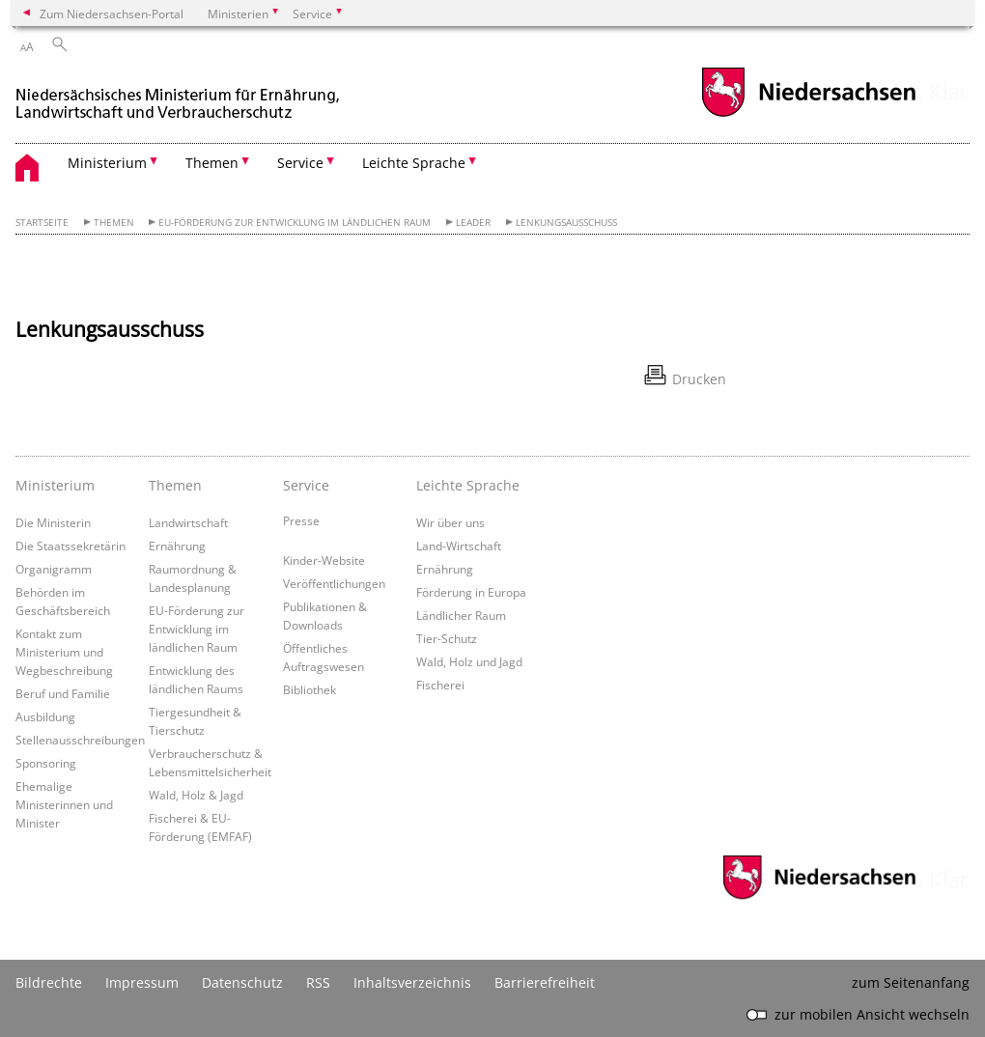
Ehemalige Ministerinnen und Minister (64, 804)
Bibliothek (309, 689)
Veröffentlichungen (334, 583)
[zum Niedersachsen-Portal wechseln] (808, 114)
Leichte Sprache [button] (413, 163)
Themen (114, 222)
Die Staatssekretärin (70, 545)
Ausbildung (45, 716)
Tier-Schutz (446, 638)
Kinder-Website (324, 560)
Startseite (42, 222)
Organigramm (53, 568)
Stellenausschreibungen (80, 739)
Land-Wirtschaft (458, 545)
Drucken (699, 379)
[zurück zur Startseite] (179, 95)
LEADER (473, 222)
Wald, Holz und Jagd (469, 661)
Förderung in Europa (471, 592)
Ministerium (55, 485)
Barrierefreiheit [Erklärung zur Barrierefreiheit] (544, 982)
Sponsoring (45, 763)
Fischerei (440, 684)
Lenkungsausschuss (566, 222)
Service (306, 485)
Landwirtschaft (188, 522)
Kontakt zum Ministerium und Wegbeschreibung (64, 652)
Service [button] (300, 163)
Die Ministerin (53, 522)
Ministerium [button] (107, 163)
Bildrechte (48, 982)
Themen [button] (212, 163)
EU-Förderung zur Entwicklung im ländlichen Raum (294, 222)
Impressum (142, 982)
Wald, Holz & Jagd (196, 794)
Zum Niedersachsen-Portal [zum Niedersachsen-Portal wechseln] (111, 13)
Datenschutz (242, 982)
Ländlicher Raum (461, 615)
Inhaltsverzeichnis (412, 982)
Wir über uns (450, 522)
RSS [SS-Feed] (318, 982)
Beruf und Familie (62, 693)
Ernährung (177, 545)
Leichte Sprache (468, 485)
